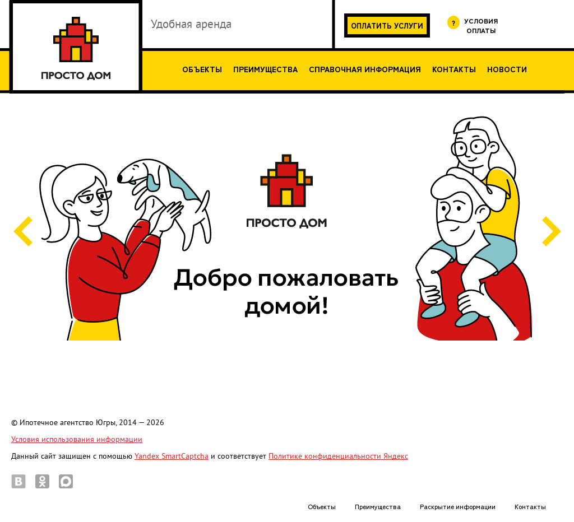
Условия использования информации (76, 439)
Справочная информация (365, 68)
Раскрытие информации (458, 506)
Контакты (454, 68)
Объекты (202, 68)
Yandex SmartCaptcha (172, 456)
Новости (507, 68)
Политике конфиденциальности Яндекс (338, 456)
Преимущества (265, 68)
